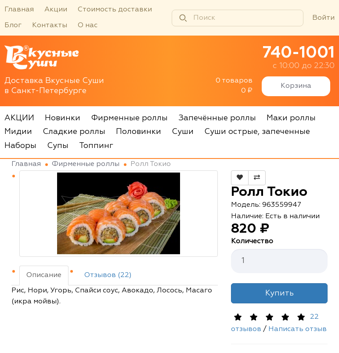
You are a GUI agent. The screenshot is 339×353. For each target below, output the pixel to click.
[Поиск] (237, 18)
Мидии (18, 132)
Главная (19, 9)
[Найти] (183, 18)
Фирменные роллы (129, 118)
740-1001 (299, 53)
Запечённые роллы (217, 118)
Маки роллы (291, 118)
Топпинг (96, 146)
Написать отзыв (297, 329)
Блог (13, 25)
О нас (87, 25)
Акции (55, 9)
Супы (58, 146)
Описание (43, 275)
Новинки (62, 118)
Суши (183, 132)
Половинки (138, 132)
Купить (279, 293)
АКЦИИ (19, 118)
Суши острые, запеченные (257, 132)
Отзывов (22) (108, 275)
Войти (323, 18)
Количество (252, 241)
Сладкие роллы (74, 132)
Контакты (49, 25)
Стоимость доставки (115, 9)
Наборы (20, 146)
